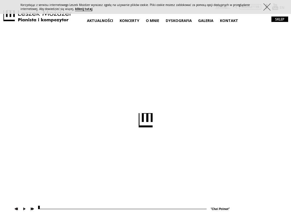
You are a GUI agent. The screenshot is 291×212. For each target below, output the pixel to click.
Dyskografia (179, 20)
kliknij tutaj (83, 9)
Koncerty (129, 20)
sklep (279, 19)
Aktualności (100, 20)
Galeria (205, 20)
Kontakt (229, 20)
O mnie (152, 20)
